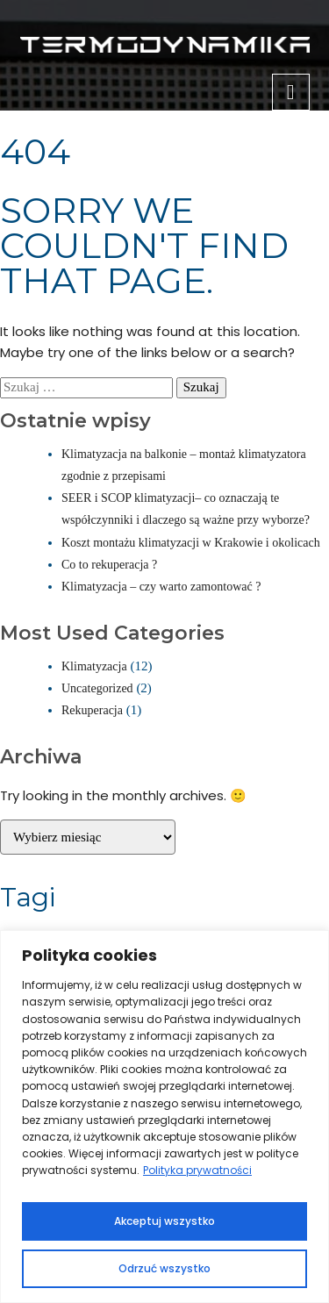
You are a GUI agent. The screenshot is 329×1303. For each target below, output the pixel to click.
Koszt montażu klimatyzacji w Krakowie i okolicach (190, 542)
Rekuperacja (92, 710)
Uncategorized (97, 688)
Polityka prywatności (197, 1170)
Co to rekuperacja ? (109, 564)
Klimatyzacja (94, 666)
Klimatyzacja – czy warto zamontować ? (161, 586)
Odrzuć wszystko (164, 1268)
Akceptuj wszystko (164, 1221)
